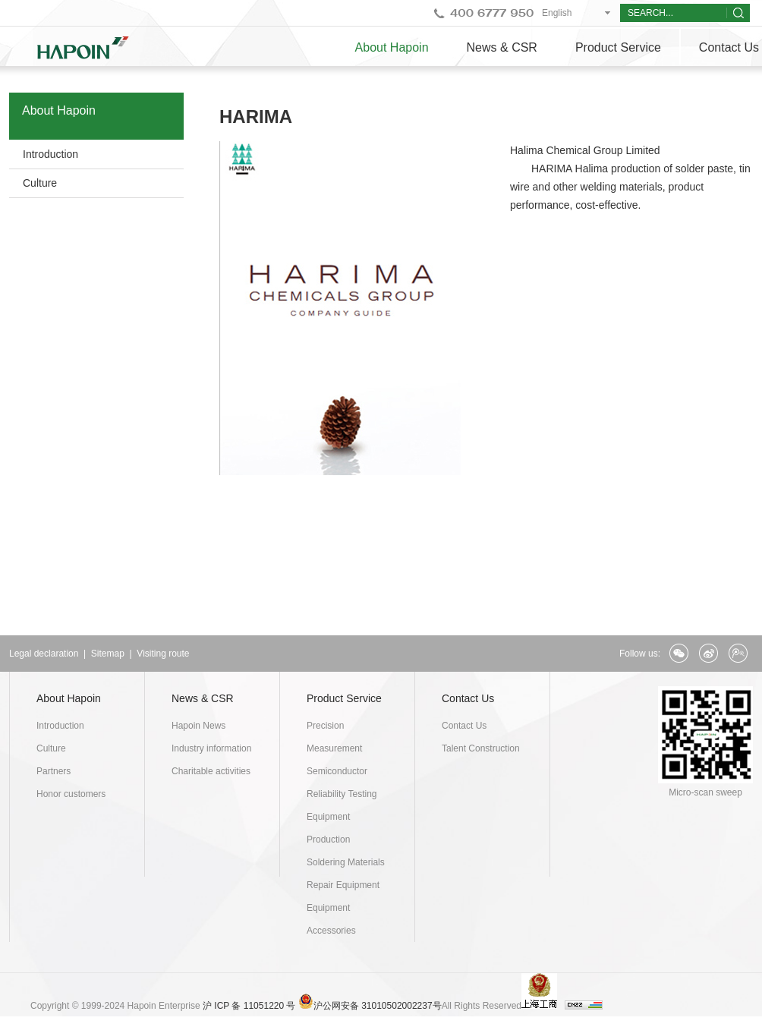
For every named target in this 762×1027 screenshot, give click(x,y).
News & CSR (502, 47)
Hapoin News (198, 725)
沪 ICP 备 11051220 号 (249, 1005)
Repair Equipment (343, 885)
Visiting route (163, 653)
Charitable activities (211, 771)
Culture (40, 183)
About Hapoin (392, 47)
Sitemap (107, 653)
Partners (53, 771)
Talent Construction (481, 748)
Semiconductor (337, 771)
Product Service (618, 47)
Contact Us (468, 698)
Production (328, 839)
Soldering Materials (346, 862)
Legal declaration (43, 653)
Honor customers (70, 794)
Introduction (50, 154)
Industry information (211, 748)
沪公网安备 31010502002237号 (377, 1005)
